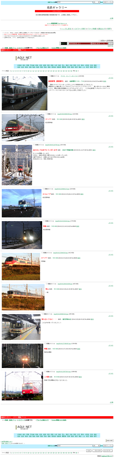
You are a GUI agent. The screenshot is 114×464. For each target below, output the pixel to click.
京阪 (30, 67)
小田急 (87, 65)
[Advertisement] (67, 58)
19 (51, 71)
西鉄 (41, 67)
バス (83, 67)
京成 (71, 65)
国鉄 (49, 67)
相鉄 (95, 65)
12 (33, 71)
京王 (78, 65)
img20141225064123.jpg (62, 189)
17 (46, 71)
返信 (104, 81)
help (102, 2)
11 (30, 71)
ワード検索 (92, 29)
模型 (95, 67)
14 (38, 71)
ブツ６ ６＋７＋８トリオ (69, 76)
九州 (55, 65)
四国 (52, 65)
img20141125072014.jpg (63, 371)
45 (66, 71)
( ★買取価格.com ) (6, 441)
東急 (82, 65)
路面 (72, 67)
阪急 (34, 67)
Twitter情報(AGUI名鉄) (59, 48)
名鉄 (18, 67)
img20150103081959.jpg (64, 114)
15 (41, 71)
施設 (80, 67)
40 (63, 71)
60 (71, 71)
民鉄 (45, 67)
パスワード (21, 48)
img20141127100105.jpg (63, 343)
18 (48, 71)
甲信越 (32, 65)
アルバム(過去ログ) (42, 48)
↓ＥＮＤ (110, 78)
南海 (26, 67)
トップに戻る (66, 29)
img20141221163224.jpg (62, 221)
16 (43, 71)
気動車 (59, 67)
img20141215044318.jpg (60, 252)
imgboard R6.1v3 (106, 456)
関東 (27, 65)
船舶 (91, 67)
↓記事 (111, 18)
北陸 (40, 65)
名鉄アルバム (51, 2)
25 (56, 71)
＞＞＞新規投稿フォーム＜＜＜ (57, 23)
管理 (109, 29)
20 (53, 71)
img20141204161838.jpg (65, 284)
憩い (63, 65)
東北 (24, 65)
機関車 (64, 67)
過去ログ (101, 29)
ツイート (110, 46)
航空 (87, 67)
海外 (59, 65)
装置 (76, 67)
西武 (74, 65)
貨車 (68, 67)
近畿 (44, 65)
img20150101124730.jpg (52, 145)
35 (61, 71)
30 (58, 71)
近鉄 (22, 67)
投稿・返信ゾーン (10, 48)
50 (68, 71)
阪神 (37, 67)
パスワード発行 (80, 29)
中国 (48, 65)
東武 (67, 65)
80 (76, 71)
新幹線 (54, 67)
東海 (36, 65)
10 (28, 71)
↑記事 (111, 402)
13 (36, 71)
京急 (91, 65)
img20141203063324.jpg (61, 314)
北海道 (19, 65)
